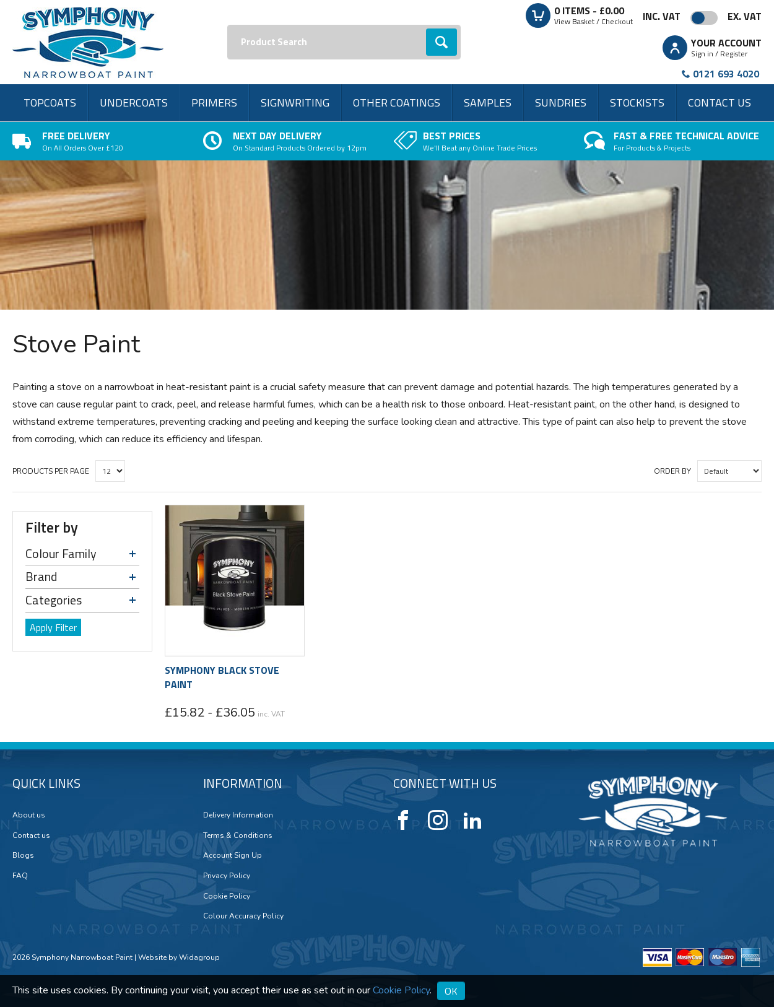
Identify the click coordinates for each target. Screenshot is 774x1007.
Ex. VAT (745, 16)
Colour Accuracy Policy (243, 916)
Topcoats (50, 102)
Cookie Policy (226, 896)
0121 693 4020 (726, 73)
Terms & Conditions (237, 835)
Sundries (560, 102)
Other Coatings (396, 102)
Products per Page (50, 471)
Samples (487, 102)
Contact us (719, 102)
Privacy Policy (226, 876)
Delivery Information (238, 815)
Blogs (23, 855)
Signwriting (295, 102)
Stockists (637, 102)
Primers (214, 102)
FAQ (20, 876)
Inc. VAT (662, 16)
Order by (672, 471)
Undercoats (134, 102)
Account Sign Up (232, 855)
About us (28, 815)
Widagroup (198, 957)
